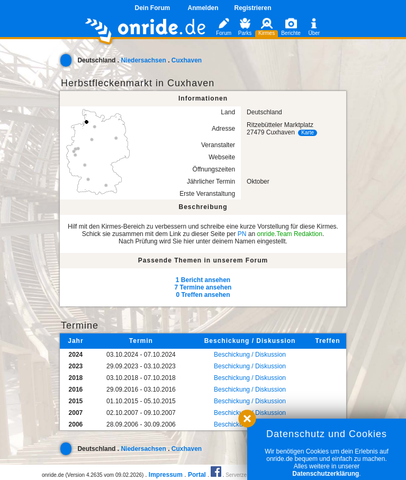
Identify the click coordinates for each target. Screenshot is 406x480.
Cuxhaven (187, 60)
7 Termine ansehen (203, 287)
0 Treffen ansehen (203, 294)
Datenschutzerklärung (325, 473)
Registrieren (253, 8)
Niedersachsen (143, 60)
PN (242, 234)
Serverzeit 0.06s (244, 475)
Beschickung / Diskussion (250, 354)
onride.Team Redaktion (289, 234)
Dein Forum (152, 8)
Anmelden (202, 8)
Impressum (166, 474)
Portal (197, 474)
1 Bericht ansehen (203, 280)
